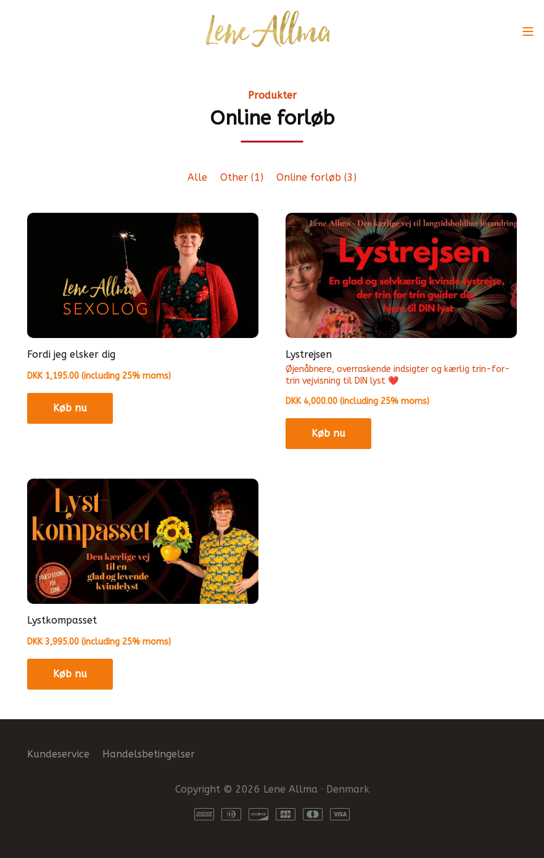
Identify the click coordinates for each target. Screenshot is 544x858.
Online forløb (316, 177)
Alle (197, 177)
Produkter (272, 95)
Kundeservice (58, 754)
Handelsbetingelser (148, 754)
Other (241, 177)
